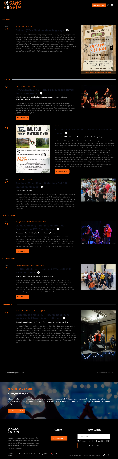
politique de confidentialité (99, 441)
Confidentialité (28, 454)
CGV (43, 454)
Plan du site (37, 454)
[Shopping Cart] (108, 5)
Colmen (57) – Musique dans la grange (40, 30)
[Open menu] (112, 5)
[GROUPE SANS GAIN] (12, 5)
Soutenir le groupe (99, 5)
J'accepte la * (94, 441)
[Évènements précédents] (13, 372)
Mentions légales (18, 454)
